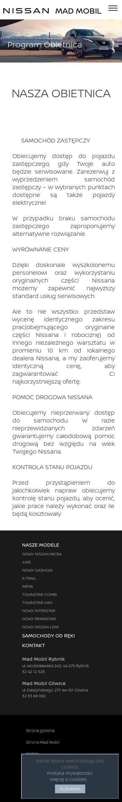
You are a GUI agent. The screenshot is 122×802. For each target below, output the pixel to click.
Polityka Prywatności (70, 773)
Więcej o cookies (68, 779)
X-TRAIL (29, 578)
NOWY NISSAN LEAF (40, 627)
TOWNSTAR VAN (37, 602)
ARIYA (27, 586)
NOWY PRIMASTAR (39, 619)
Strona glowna (40, 730)
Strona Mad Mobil (43, 742)
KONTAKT (40, 645)
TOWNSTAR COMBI (39, 594)
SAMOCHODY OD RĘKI (48, 635)
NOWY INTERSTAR (38, 610)
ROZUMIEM (70, 789)
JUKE (26, 562)
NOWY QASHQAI (37, 570)
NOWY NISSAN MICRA (42, 554)
